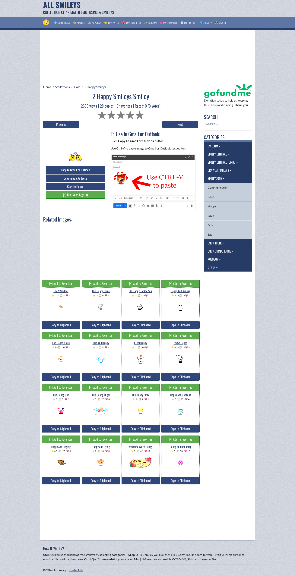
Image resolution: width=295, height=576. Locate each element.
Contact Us (76, 570)
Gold (77, 87)
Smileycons (62, 87)
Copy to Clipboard (61, 325)
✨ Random (150, 22)
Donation (210, 100)
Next (180, 124)
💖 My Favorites (168, 22)
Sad (210, 234)
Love (211, 215)
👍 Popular (94, 22)
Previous (61, 124)
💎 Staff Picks (62, 22)
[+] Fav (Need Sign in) (75, 195)
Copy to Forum (75, 186)
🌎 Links (205, 22)
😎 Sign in (220, 22)
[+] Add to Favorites (60, 283)
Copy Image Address (75, 178)
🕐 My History (188, 22)
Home (47, 87)
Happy (212, 206)
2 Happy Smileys (95, 87)
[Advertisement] (183, 8)
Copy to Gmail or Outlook (75, 170)
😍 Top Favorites (131, 22)
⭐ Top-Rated (111, 22)
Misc (211, 225)
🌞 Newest (79, 22)
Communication (218, 187)
